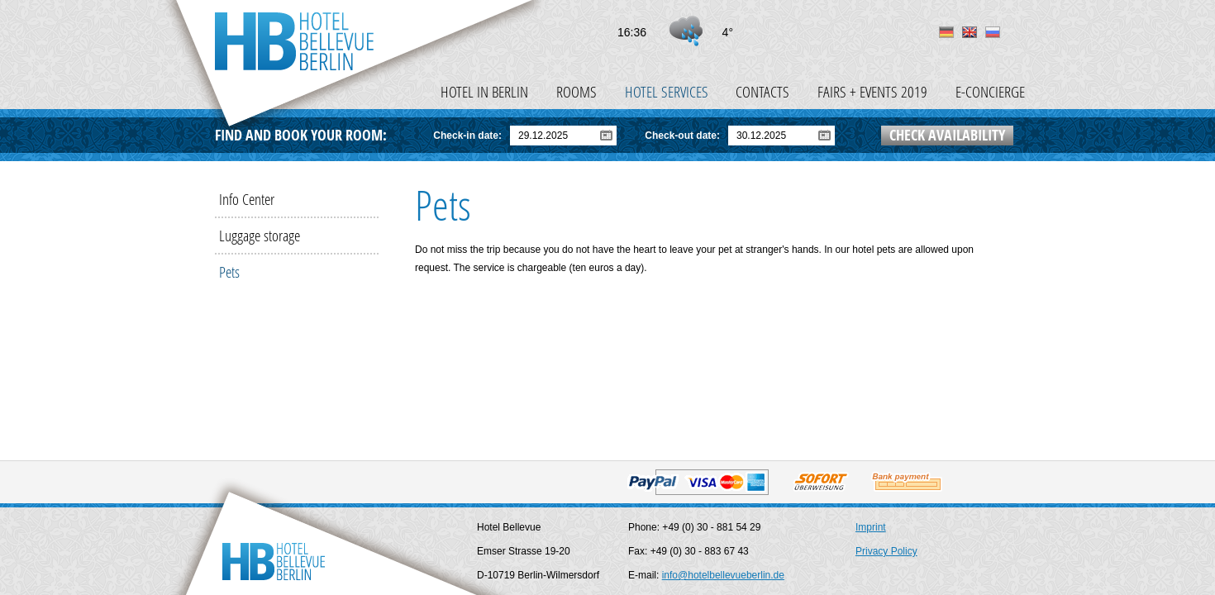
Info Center (246, 198)
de (946, 32)
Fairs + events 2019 (872, 91)
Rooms (576, 91)
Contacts (762, 91)
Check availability (947, 135)
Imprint (870, 527)
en (969, 32)
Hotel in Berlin (484, 91)
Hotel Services (666, 91)
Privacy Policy (886, 551)
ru (992, 32)
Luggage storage (259, 235)
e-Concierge (990, 91)
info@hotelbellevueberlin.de (723, 575)
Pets (229, 271)
